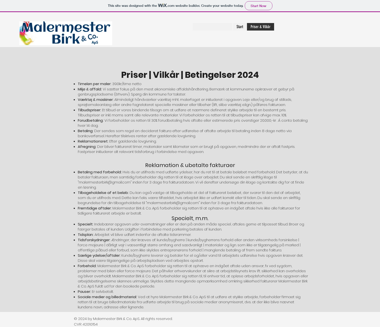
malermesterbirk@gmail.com (105, 182)
